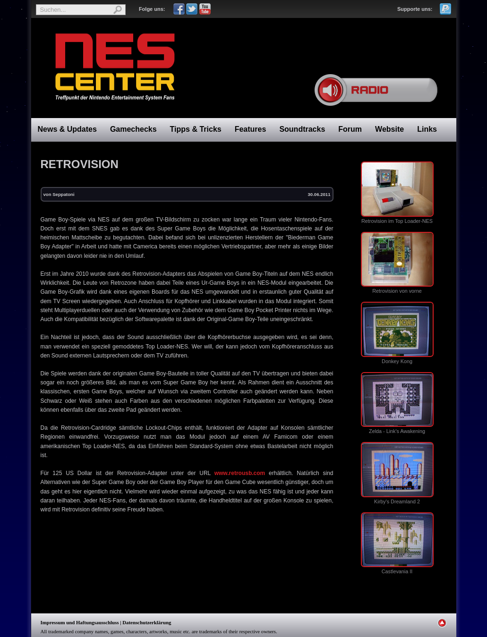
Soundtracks (302, 129)
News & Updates (67, 129)
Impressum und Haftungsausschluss (80, 622)
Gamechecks (133, 129)
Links (427, 129)
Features (250, 129)
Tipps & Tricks (196, 129)
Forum (350, 129)
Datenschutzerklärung (146, 622)
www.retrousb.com (239, 473)
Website (389, 129)
